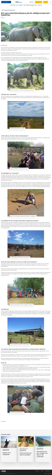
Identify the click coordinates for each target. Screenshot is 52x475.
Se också (26, 365)
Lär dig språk (22, 448)
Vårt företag (37, 470)
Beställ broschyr (47, 470)
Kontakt (42, 470)
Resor (26, 448)
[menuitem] (32, 2)
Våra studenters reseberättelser (8, 10)
